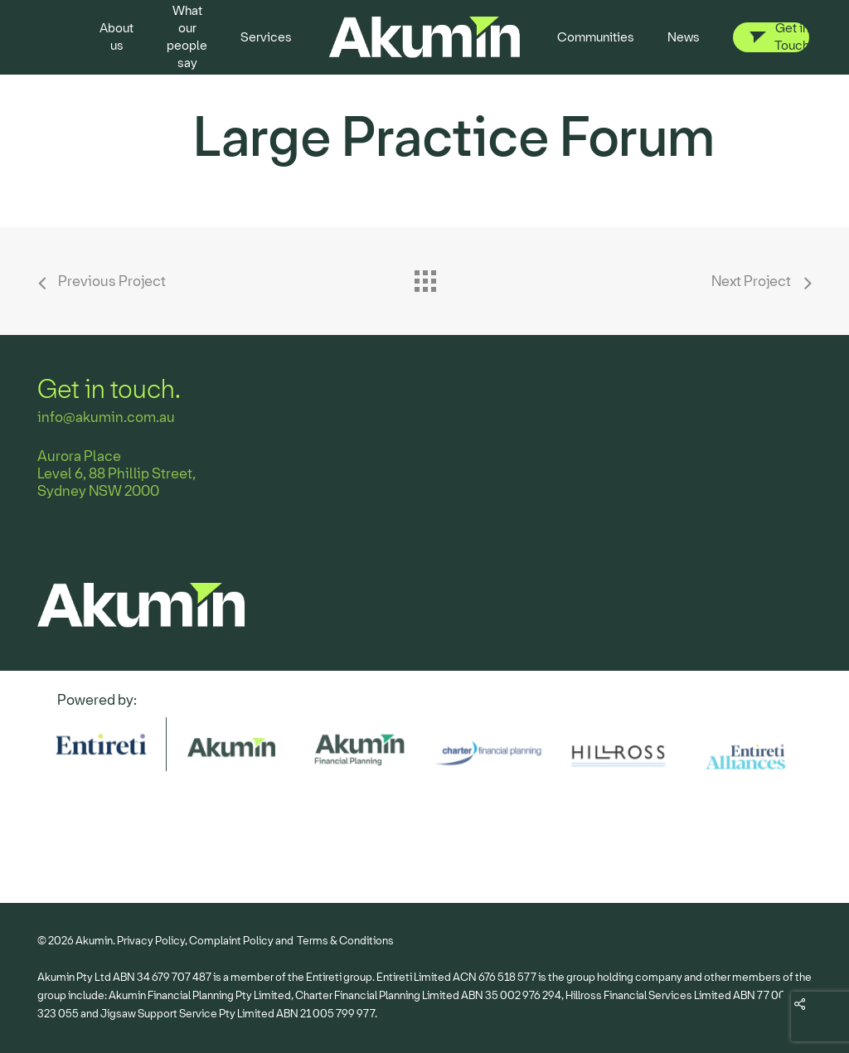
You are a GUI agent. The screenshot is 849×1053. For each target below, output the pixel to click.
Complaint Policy (231, 941)
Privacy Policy (151, 941)
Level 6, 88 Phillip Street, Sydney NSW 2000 (116, 482)
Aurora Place (79, 456)
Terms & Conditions (345, 941)
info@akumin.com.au (106, 417)
